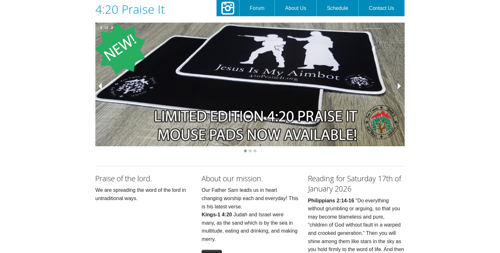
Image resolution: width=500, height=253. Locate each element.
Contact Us (381, 8)
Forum (257, 8)
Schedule (337, 8)
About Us (295, 8)
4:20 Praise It (130, 9)
